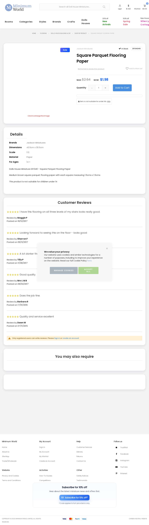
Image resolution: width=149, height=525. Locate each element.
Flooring (43, 34)
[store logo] (18, 6)
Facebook (124, 454)
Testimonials (82, 480)
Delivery (80, 452)
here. (89, 260)
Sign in (57, 337)
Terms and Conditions (11, 480)
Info (108, 102)
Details (16, 134)
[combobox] (74, 7)
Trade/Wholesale (9, 461)
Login (120, 9)
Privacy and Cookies (10, 476)
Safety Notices (82, 476)
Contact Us (81, 461)
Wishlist (137, 9)
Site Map (5, 456)
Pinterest (123, 473)
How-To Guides (45, 476)
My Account (44, 452)
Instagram (124, 460)
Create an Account (47, 461)
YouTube (124, 467)
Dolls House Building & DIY (60, 34)
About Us (5, 452)
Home (34, 34)
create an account (71, 337)
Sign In (42, 447)
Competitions (45, 480)
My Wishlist (43, 456)
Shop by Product (80, 34)
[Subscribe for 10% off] (74, 497)
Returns (80, 456)
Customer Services (84, 447)
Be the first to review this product (91, 69)
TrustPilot (124, 447)
